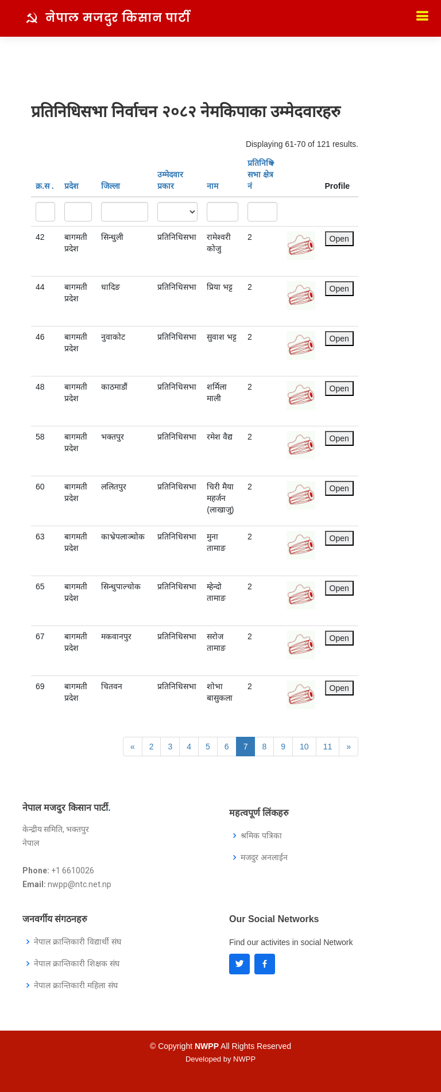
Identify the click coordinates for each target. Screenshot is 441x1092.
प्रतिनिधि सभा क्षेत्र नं (260, 174)
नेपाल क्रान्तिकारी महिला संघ (76, 985)
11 (327, 746)
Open (339, 238)
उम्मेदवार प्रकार (170, 180)
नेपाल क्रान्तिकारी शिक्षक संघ (76, 963)
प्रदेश (71, 186)
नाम (212, 186)
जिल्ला (110, 186)
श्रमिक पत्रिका (261, 835)
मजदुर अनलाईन (264, 857)
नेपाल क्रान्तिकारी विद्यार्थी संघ (77, 942)
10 (304, 746)
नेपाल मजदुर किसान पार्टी (118, 18)
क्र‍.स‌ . (45, 186)
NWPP (244, 1059)
